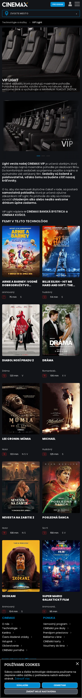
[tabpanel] (41, 126)
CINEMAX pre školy (54, 628)
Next (76, 127)
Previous (5, 127)
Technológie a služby (14, 22)
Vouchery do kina (54, 645)
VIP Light (37, 22)
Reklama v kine (52, 637)
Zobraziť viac (22, 678)
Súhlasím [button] (22, 685)
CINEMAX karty (52, 641)
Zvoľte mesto (19, 13)
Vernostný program (55, 624)
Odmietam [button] (60, 685)
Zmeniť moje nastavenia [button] (41, 691)
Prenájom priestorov (55, 632)
